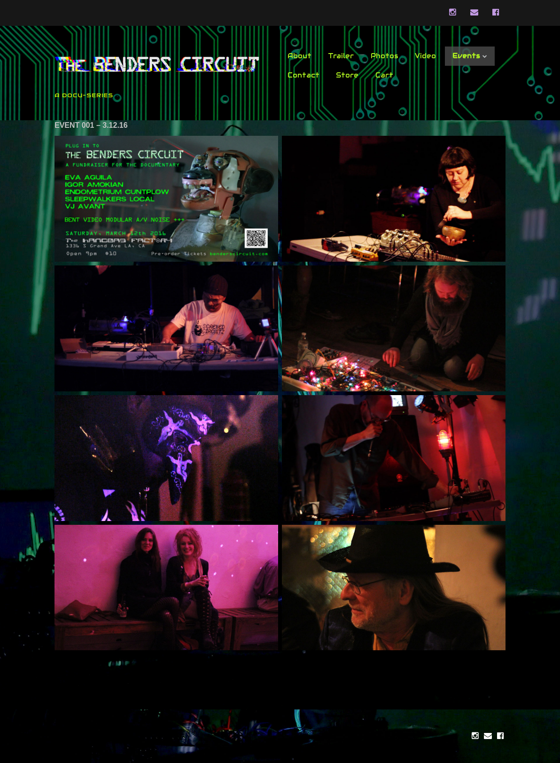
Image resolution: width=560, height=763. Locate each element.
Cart (384, 75)
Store (347, 75)
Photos (384, 56)
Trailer (341, 56)
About (299, 56)
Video (425, 56)
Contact (303, 75)
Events (466, 56)
